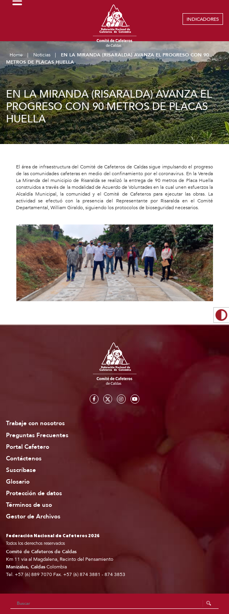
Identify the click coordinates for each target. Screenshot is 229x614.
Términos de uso (29, 505)
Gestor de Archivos (33, 516)
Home (16, 55)
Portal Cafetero (27, 447)
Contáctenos (24, 458)
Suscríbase (21, 470)
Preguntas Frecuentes (37, 435)
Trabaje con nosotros (35, 423)
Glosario (18, 482)
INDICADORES (203, 19)
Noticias (41, 55)
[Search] (114, 603)
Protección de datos (34, 493)
